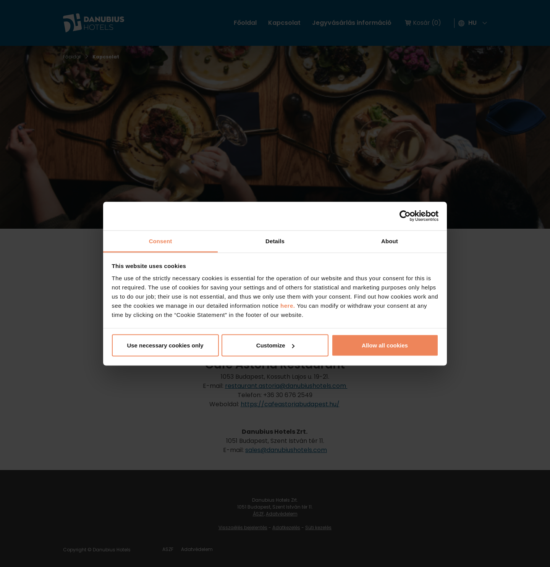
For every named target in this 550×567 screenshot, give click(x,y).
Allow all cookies (385, 345)
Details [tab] (275, 240)
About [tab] (389, 240)
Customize (275, 345)
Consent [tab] (160, 240)
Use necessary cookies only (165, 345)
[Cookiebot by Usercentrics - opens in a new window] (405, 216)
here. (288, 305)
